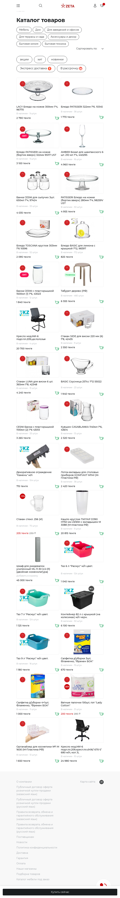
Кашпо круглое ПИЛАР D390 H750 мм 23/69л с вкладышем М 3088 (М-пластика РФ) (81, 522)
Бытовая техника (55, 43)
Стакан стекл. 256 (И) (29, 519)
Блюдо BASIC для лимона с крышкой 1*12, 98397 (78, 247)
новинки (57, 59)
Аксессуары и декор (63, 36)
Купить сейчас (60, 892)
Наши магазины (26, 868)
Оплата (20, 863)
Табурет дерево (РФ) (74, 291)
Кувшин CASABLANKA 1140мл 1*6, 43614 (81, 428)
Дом (38, 29)
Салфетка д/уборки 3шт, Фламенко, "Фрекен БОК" (77, 660)
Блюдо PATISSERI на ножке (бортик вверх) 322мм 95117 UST (36, 153)
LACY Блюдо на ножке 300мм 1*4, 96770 (37, 108)
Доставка (22, 852)
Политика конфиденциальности (36, 847)
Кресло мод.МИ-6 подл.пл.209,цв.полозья (31, 338)
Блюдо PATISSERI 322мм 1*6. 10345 (82, 106)
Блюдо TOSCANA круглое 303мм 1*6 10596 (36, 247)
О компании (24, 781)
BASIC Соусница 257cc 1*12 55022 (81, 381)
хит (40, 59)
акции (24, 59)
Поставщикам (25, 836)
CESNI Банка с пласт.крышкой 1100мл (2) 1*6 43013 (35, 428)
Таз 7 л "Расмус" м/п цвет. (32, 614)
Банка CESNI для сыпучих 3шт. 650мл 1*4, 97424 (35, 199)
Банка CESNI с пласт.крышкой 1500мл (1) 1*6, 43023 (35, 292)
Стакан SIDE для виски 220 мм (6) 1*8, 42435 (82, 338)
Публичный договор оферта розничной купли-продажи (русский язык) (34, 803)
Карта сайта (87, 781)
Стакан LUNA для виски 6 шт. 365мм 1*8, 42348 (34, 383)
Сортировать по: (90, 48)
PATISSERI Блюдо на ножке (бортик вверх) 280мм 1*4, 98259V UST (82, 200)
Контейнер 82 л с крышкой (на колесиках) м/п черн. (80, 616)
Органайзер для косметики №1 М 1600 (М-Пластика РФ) (37, 748)
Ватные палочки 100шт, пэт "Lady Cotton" (81, 704)
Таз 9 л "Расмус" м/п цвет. (32, 658)
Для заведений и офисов (63, 29)
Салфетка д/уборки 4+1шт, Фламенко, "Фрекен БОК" (32, 704)
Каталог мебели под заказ (32, 879)
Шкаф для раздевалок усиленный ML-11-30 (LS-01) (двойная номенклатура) (33, 569)
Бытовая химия (28, 43)
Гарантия (22, 858)
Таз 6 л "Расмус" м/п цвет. (77, 566)
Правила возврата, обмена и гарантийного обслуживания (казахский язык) (34, 815)
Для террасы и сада (31, 36)
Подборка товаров (28, 874)
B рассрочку (71, 68)
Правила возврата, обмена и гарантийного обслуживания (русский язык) (34, 828)
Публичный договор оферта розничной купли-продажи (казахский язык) (34, 790)
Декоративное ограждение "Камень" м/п (34, 474)
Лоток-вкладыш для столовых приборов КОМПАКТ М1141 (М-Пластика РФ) (80, 475)
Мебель (24, 29)
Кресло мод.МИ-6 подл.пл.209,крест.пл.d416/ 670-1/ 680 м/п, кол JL (81, 749)
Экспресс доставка (36, 69)
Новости (21, 842)
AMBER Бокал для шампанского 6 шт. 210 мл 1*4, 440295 (82, 153)
